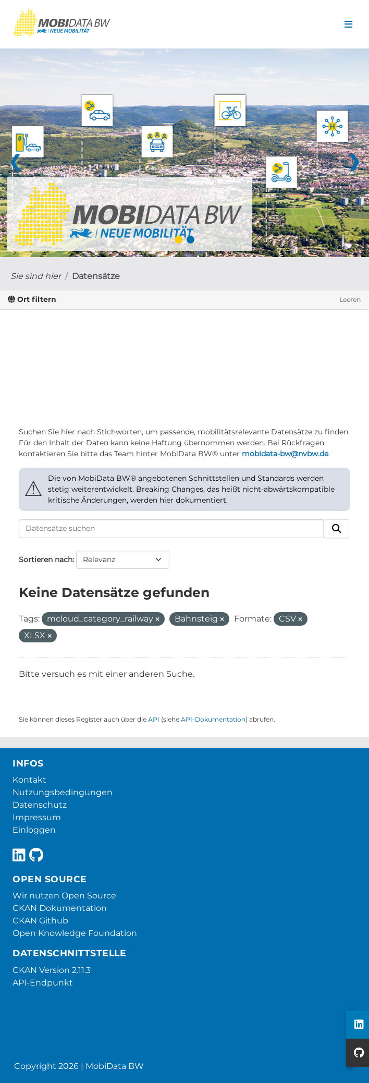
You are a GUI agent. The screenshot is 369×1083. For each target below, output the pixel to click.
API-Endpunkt (43, 983)
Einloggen (34, 830)
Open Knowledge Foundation (75, 933)
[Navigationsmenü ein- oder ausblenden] (348, 24)
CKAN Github (40, 921)
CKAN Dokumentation (60, 908)
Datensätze (96, 276)
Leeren (350, 299)
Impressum (37, 817)
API (153, 719)
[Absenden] (336, 528)
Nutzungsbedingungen (63, 792)
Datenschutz (40, 805)
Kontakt (29, 780)
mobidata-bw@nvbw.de (285, 453)
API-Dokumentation (213, 719)
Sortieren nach (45, 559)
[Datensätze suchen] (171, 528)
